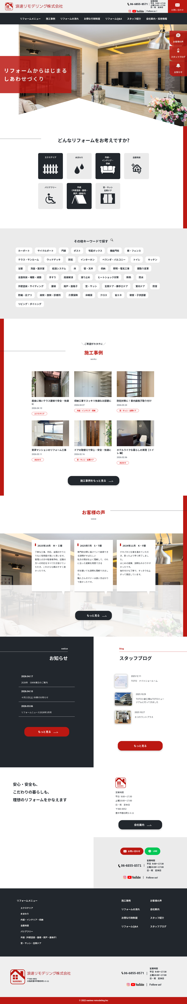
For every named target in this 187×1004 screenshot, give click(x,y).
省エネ (118, 307)
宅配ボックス (95, 263)
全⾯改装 (25, 925)
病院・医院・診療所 (50, 307)
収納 (103, 281)
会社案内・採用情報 (156, 18)
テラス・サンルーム (28, 272)
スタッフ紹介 (134, 18)
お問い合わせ (119, 851)
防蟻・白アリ (25, 307)
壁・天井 (88, 281)
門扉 (63, 263)
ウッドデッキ (54, 272)
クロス (103, 307)
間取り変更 (143, 281)
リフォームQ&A (113, 18)
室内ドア (140, 298)
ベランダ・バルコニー (114, 272)
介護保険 (73, 307)
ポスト (77, 263)
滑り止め (85, 289)
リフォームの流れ (69, 18)
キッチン (152, 272)
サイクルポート (46, 263)
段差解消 (68, 289)
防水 (141, 289)
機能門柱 (114, 263)
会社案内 (130, 825)
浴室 (20, 281)
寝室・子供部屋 (138, 307)
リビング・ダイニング (29, 316)
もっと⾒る (97, 615)
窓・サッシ (91, 298)
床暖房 (88, 307)
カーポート (24, 263)
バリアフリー (27, 931)
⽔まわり (25, 913)
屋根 (53, 298)
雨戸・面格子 (71, 298)
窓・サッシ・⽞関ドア (31, 943)
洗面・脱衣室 (37, 281)
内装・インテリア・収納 (32, 919)
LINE (140, 851)
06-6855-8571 (118, 865)
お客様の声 (156, 900)
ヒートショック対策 (108, 289)
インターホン (88, 272)
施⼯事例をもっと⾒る (96, 480)
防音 (155, 298)
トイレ (136, 272)
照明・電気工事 (121, 281)
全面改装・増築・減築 (29, 289)
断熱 (128, 289)
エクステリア (27, 907)
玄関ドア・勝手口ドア (116, 298)
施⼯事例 (50, 18)
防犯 (70, 272)
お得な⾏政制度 (92, 18)
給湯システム (59, 281)
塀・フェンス (134, 263)
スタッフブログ (158, 926)
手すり (52, 289)
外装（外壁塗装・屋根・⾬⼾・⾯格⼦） (39, 937)
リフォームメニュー (30, 18)
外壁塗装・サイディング (31, 298)
